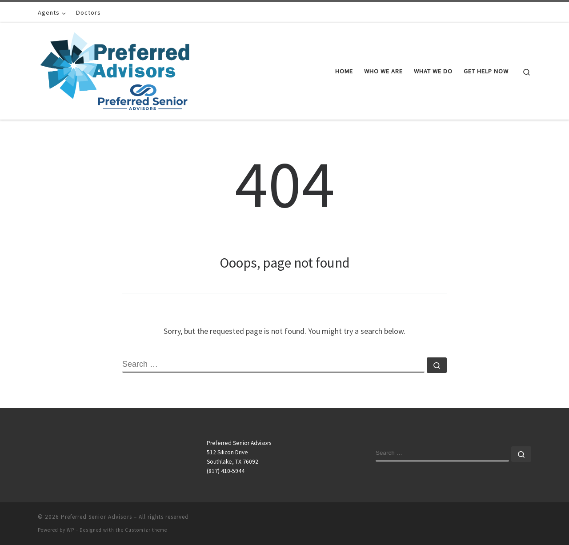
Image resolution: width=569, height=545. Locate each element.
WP (70, 530)
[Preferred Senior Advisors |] (115, 70)
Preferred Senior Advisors (96, 517)
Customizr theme (146, 530)
